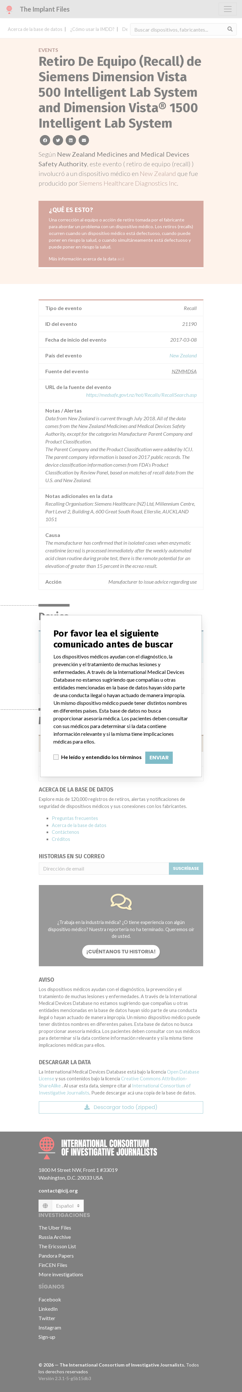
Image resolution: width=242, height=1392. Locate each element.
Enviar (159, 757)
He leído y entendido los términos (101, 757)
